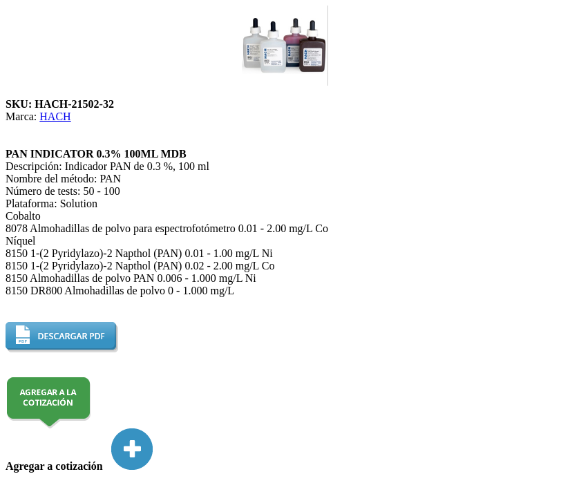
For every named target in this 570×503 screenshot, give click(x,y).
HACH (54, 116)
